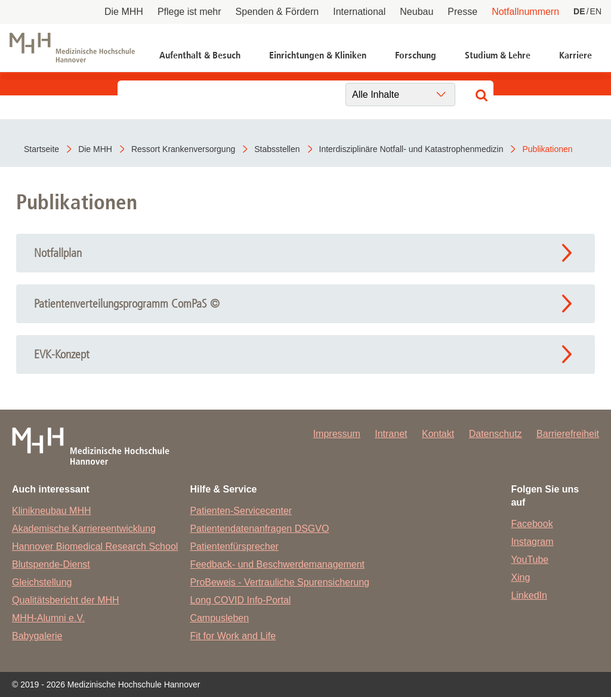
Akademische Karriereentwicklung (84, 528)
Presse (462, 12)
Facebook (532, 524)
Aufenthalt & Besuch (199, 55)
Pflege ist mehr (189, 12)
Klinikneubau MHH (51, 511)
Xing (520, 577)
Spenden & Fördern (277, 12)
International (359, 12)
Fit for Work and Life (233, 636)
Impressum (336, 434)
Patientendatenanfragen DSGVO (259, 528)
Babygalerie (37, 636)
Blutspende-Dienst (51, 564)
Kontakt (438, 434)
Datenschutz (495, 434)
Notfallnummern (525, 12)
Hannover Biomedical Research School (95, 546)
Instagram (532, 542)
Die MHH (123, 12)
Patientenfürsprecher (234, 546)
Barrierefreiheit (567, 434)
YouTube (529, 559)
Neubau (416, 12)
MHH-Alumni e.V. (48, 618)
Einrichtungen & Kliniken (317, 55)
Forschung (415, 55)
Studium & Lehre (497, 55)
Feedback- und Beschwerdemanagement (277, 564)
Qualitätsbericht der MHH (65, 600)
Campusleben (219, 618)
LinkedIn (529, 595)
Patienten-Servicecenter (241, 511)
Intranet (391, 434)
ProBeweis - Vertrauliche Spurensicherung (279, 582)
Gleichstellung (42, 582)
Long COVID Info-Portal (240, 600)
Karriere (575, 55)
